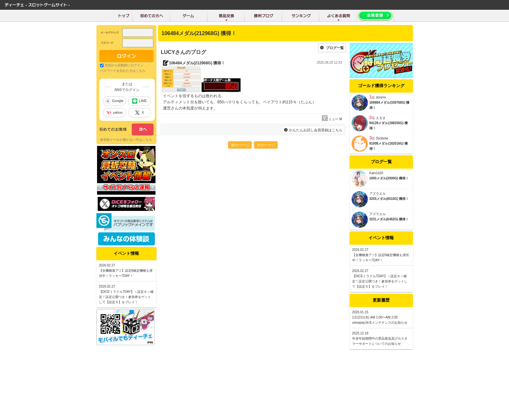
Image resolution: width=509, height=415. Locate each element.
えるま (381, 118)
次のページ (266, 145)
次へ (126, 129)
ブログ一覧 (335, 48)
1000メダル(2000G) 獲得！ (389, 178)
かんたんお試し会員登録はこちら (315, 130)
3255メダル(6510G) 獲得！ (389, 199)
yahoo (114, 112)
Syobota (382, 138)
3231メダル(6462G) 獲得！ (389, 219)
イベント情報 (381, 237)
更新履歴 (381, 300)
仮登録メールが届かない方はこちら (126, 139)
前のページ (240, 145)
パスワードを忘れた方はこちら (122, 70)
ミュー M (335, 119)
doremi (381, 97)
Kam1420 (376, 173)
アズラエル (377, 193)
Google (114, 101)
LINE (139, 101)
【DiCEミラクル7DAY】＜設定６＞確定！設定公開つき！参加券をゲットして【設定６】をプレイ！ (379, 281)
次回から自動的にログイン (124, 65)
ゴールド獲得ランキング (381, 85)
